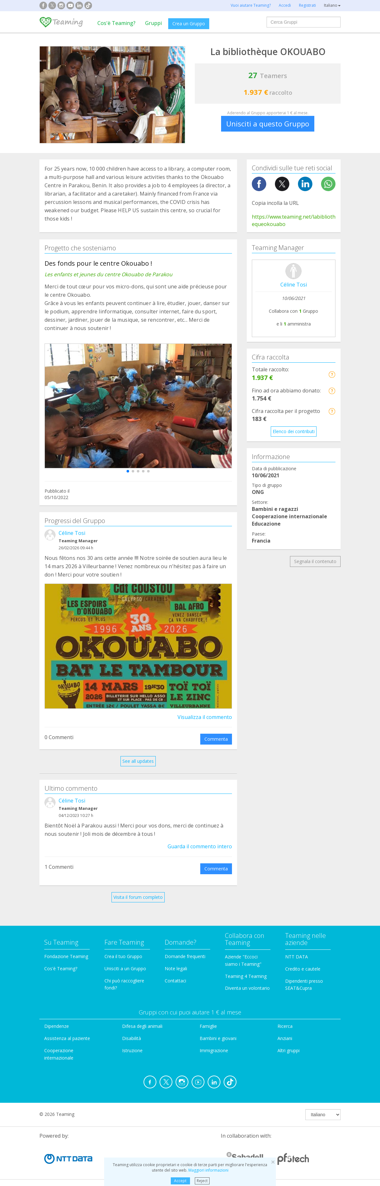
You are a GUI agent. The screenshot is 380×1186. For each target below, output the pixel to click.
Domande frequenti (185, 956)
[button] (128, 471)
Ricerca (285, 1026)
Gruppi (153, 23)
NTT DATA (296, 957)
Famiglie (208, 1026)
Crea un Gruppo (188, 23)
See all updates (138, 761)
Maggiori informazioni (208, 1170)
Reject (202, 1180)
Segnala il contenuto (315, 561)
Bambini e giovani (218, 1038)
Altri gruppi (288, 1050)
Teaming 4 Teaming (246, 976)
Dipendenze (56, 1026)
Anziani (284, 1038)
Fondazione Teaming (66, 956)
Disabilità (131, 1038)
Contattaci (175, 981)
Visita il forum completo (138, 897)
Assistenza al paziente (67, 1038)
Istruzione (132, 1050)
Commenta (216, 739)
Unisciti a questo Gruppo (267, 123)
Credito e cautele (302, 969)
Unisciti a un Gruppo (125, 968)
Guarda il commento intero (200, 846)
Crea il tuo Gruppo (123, 956)
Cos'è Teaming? (116, 23)
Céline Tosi (72, 533)
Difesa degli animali (142, 1026)
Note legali (176, 968)
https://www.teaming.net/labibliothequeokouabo (293, 220)
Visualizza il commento (205, 717)
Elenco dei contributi (294, 431)
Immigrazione (214, 1050)
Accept (180, 1180)
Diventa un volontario (247, 988)
